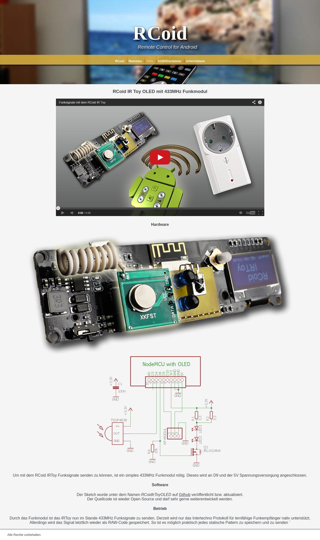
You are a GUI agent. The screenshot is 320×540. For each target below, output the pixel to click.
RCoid (119, 61)
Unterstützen (195, 61)
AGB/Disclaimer (169, 61)
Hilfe (150, 61)
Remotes (135, 61)
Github (184, 495)
